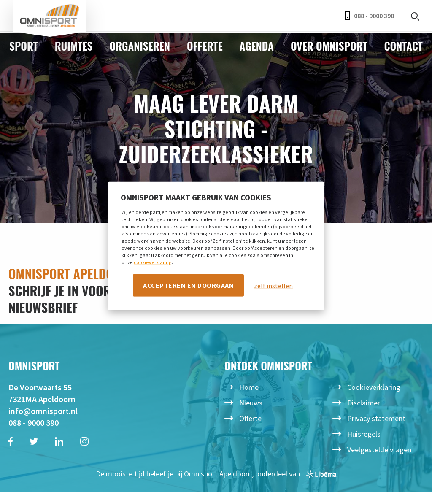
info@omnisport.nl (43, 410)
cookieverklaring (153, 262)
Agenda (257, 46)
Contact (403, 46)
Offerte (205, 46)
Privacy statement (376, 418)
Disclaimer (363, 403)
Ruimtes (74, 46)
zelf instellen (273, 285)
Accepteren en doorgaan (188, 285)
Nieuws (250, 403)
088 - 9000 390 (369, 15)
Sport (23, 46)
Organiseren (139, 46)
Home (249, 387)
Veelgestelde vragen (379, 449)
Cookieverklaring (373, 387)
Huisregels (364, 434)
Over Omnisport (329, 46)
